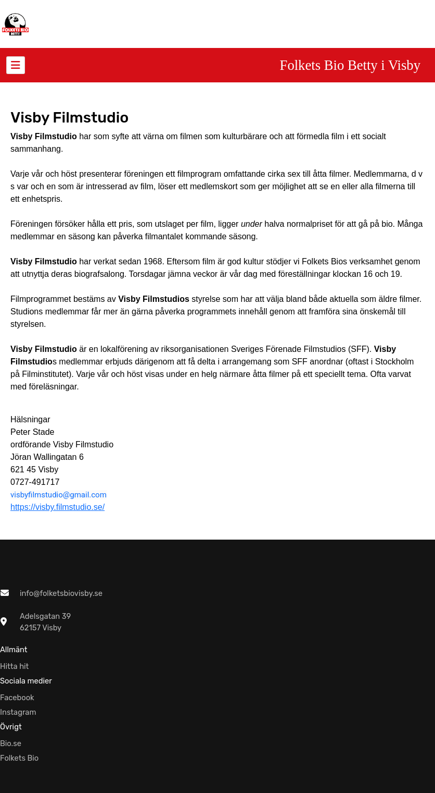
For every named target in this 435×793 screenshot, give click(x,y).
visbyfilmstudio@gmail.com (58, 494)
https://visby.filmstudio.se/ (57, 507)
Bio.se (10, 743)
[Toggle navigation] (15, 65)
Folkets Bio (19, 758)
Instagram (18, 712)
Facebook (17, 697)
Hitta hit (14, 666)
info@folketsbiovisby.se (61, 593)
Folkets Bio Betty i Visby (350, 65)
